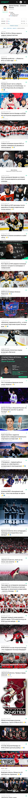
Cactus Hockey (4, 776)
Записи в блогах (21, 28)
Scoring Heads (4, 328)
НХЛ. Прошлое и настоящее (6, 676)
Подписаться (5, 12)
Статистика (9, 28)
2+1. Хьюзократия (4, 119)
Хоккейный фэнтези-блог (6, 149)
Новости (15, 28)
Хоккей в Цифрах (4, 37)
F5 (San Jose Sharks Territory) (6, 563)
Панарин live (3, 467)
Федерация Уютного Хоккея (6, 440)
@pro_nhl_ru (3, 295)
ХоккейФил (3, 651)
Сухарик (3, 62)
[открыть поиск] (17, 2)
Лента (4, 28)
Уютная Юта (3, 239)
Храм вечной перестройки (6, 724)
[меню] (25, 2)
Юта (11, 15)
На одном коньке (4, 91)
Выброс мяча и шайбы (5, 497)
